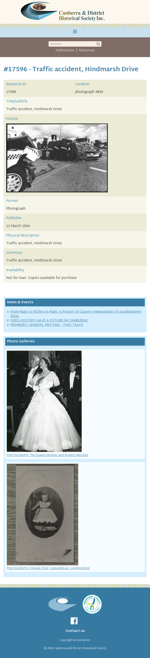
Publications (65, 50)
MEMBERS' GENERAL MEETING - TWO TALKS (46, 325)
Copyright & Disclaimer (75, 640)
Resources (86, 50)
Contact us (75, 631)
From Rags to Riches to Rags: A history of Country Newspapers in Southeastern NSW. (75, 314)
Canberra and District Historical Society (80, 648)
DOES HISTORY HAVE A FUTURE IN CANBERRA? (49, 320)
